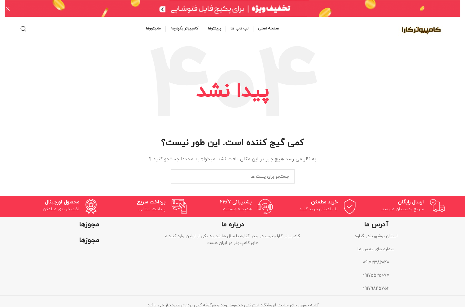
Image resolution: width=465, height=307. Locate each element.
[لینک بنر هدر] (242, 8)
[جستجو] (23, 28)
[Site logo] (421, 28)
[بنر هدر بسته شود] (7, 8)
